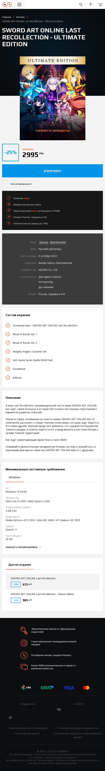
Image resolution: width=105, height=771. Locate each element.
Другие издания (19, 564)
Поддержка (27, 704)
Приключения (58, 242)
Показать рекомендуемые (22, 547)
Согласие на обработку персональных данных (78, 735)
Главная (6, 17)
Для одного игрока (49, 276)
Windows (14, 477)
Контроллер (45, 281)
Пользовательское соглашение (27, 728)
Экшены (43, 242)
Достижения (45, 287)
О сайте (78, 704)
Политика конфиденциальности (77, 728)
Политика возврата (27, 733)
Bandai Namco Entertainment (55, 263)
